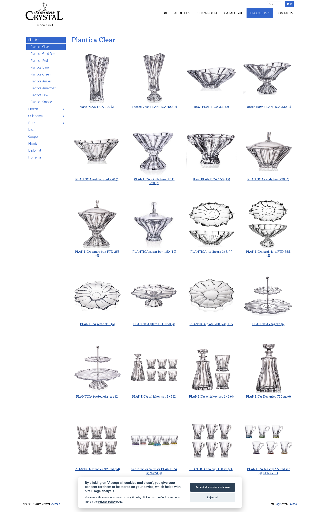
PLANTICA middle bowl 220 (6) (97, 177)
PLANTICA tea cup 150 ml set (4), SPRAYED (268, 468)
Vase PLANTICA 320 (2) (97, 107)
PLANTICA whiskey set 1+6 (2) (154, 394)
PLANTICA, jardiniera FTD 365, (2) (268, 251)
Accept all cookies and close (213, 487)
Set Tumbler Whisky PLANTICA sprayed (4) (154, 468)
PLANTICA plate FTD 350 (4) (154, 322)
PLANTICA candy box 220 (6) (268, 177)
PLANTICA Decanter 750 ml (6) (268, 394)
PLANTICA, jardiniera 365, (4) (211, 250)
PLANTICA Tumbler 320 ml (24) (97, 467)
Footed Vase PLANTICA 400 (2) (154, 107)
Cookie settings (170, 497)
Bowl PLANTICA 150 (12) (211, 177)
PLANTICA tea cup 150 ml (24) (211, 467)
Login (278, 504)
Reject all (212, 497)
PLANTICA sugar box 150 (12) (154, 250)
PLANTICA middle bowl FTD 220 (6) (154, 179)
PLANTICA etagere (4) (268, 322)
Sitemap (55, 504)
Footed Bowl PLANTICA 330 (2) (268, 107)
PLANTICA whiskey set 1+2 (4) (211, 394)
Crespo (293, 504)
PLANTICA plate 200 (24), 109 (211, 322)
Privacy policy (107, 501)
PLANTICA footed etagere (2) (97, 394)
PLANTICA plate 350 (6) (97, 322)
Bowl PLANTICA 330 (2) (211, 107)
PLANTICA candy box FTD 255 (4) (97, 251)
